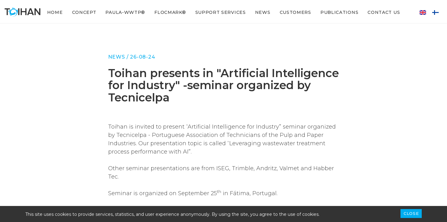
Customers (295, 12)
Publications (339, 12)
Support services (220, 12)
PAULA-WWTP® (125, 12)
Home (55, 12)
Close (411, 213)
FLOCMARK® (170, 12)
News (262, 12)
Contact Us (384, 12)
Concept (84, 12)
